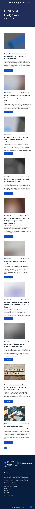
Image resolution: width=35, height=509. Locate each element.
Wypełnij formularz (10, 461)
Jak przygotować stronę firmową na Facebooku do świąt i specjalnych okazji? (17, 98)
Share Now (22, 92)
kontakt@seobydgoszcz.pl (26, 463)
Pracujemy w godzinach (12, 465)
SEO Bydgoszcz (7, 18)
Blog (6, 488)
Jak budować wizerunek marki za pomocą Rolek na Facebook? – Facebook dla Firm (16, 56)
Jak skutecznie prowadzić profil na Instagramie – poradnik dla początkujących (16, 220)
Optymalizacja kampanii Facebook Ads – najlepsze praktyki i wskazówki (16, 139)
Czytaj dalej (9, 70)
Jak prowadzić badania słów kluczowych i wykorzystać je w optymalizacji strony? (15, 387)
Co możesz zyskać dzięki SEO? (11, 486)
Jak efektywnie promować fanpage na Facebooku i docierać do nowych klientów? (16, 304)
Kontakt (6, 490)
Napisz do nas (22, 462)
